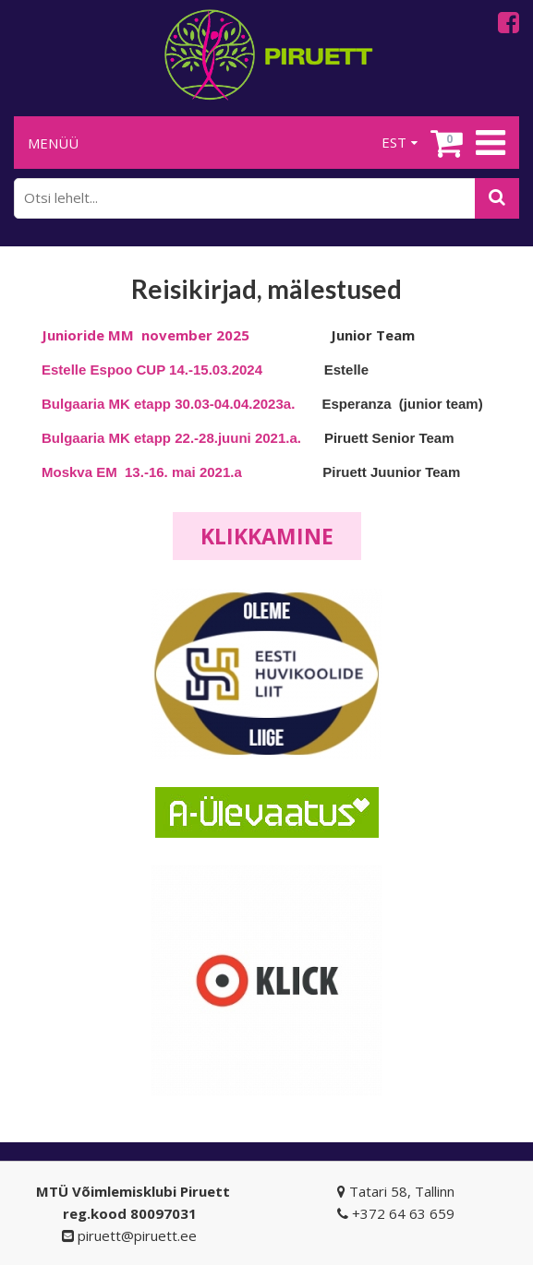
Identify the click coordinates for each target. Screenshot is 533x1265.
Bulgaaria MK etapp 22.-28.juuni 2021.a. (171, 438)
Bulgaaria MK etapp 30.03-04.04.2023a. (168, 404)
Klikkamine (266, 536)
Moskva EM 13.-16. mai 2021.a (142, 472)
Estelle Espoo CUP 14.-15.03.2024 (154, 369)
